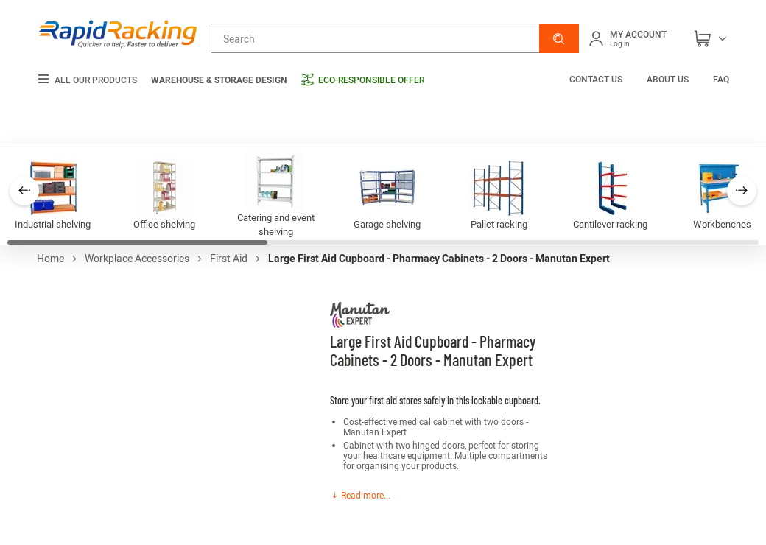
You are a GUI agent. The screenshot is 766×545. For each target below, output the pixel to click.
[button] (559, 38)
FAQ (721, 79)
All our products (87, 80)
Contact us (597, 79)
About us (668, 79)
